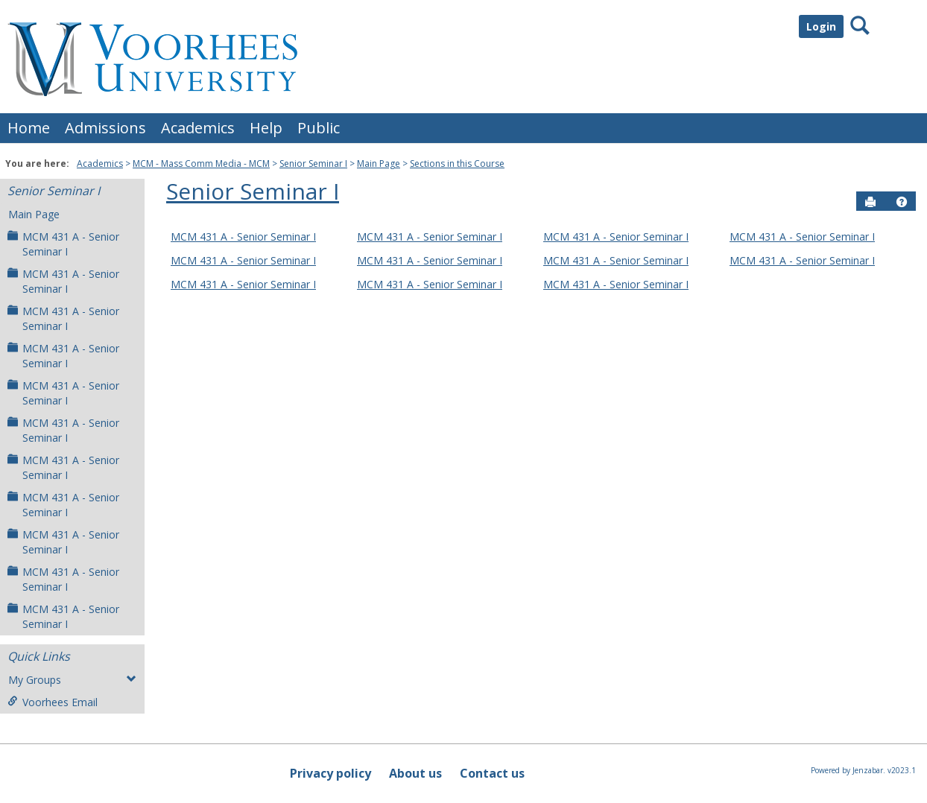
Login (821, 26)
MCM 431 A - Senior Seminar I (63, 243)
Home (28, 128)
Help (266, 128)
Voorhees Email (52, 702)
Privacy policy (330, 773)
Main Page (378, 163)
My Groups (72, 680)
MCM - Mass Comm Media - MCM (201, 163)
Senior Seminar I (313, 163)
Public (318, 128)
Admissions (105, 128)
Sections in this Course (457, 163)
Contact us (492, 773)
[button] (902, 202)
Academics (198, 128)
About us (415, 773)
